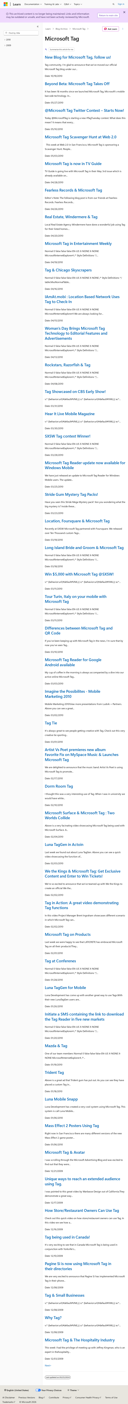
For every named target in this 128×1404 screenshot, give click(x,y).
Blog (41, 1397)
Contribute (54, 1397)
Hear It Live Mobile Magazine (70, 413)
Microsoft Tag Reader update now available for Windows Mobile (85, 465)
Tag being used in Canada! (67, 1236)
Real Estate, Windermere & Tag (71, 216)
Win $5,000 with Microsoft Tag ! (79, 573)
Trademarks (7, 1401)
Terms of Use (111, 1397)
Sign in (121, 3)
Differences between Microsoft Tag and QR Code (79, 630)
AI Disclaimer (8, 1397)
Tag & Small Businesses (64, 1295)
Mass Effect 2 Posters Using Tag (72, 1125)
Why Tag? (53, 1317)
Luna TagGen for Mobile (65, 987)
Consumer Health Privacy (87, 1397)
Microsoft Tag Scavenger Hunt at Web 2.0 (80, 136)
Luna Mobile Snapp (61, 1098)
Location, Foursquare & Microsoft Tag (77, 520)
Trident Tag (54, 1072)
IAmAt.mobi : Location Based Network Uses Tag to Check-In (82, 299)
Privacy (66, 1397)
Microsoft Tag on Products (68, 934)
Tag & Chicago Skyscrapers (68, 269)
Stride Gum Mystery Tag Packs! (71, 494)
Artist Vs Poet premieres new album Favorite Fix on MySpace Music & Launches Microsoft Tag (81, 754)
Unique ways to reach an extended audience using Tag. (82, 1181)
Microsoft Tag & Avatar (65, 1152)
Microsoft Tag (79, 28)
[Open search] (113, 4)
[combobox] (21, 33)
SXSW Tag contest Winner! (67, 435)
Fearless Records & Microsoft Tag (73, 189)
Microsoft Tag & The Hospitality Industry (80, 1339)
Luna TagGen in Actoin (64, 844)
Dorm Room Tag (59, 786)
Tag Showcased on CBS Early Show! (75, 391)
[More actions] (123, 28)
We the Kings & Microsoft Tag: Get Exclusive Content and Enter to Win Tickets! (82, 873)
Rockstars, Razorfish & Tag (67, 364)
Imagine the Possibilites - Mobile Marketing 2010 (72, 694)
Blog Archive (61, 28)
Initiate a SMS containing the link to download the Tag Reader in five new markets (84, 1016)
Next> (48, 1365)
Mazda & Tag (56, 1045)
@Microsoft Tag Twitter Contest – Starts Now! (84, 110)
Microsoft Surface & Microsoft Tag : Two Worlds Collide (80, 815)
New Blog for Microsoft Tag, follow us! (78, 57)
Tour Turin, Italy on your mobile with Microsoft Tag (75, 599)
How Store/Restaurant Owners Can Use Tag (82, 1210)
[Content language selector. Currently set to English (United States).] (16, 1390)
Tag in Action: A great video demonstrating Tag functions (82, 905)
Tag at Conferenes (60, 960)
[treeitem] (21, 39)
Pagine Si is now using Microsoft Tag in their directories (78, 1266)
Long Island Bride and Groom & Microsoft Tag (84, 547)
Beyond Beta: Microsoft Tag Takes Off (77, 83)
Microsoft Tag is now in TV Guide (73, 163)
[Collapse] (38, 26)
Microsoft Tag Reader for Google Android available (73, 662)
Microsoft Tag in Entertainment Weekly (78, 243)
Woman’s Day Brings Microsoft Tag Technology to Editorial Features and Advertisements (76, 333)
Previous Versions (26, 1397)
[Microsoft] (6, 4)
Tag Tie (51, 722)
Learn (48, 28)
